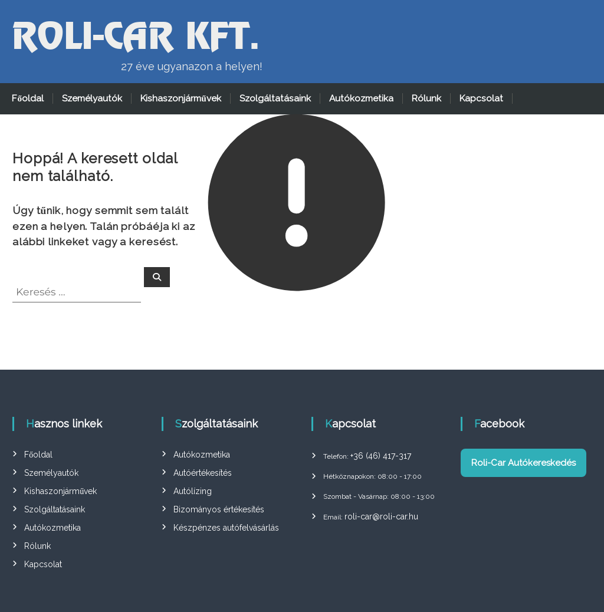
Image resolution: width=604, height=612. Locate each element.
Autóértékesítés (202, 473)
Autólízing (192, 491)
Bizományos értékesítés (218, 509)
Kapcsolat (481, 98)
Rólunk (426, 98)
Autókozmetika (361, 98)
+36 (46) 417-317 (380, 455)
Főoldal (28, 98)
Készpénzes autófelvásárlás (226, 527)
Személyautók (92, 98)
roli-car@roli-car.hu (381, 516)
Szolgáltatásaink (275, 98)
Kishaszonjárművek (180, 98)
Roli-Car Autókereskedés (523, 463)
